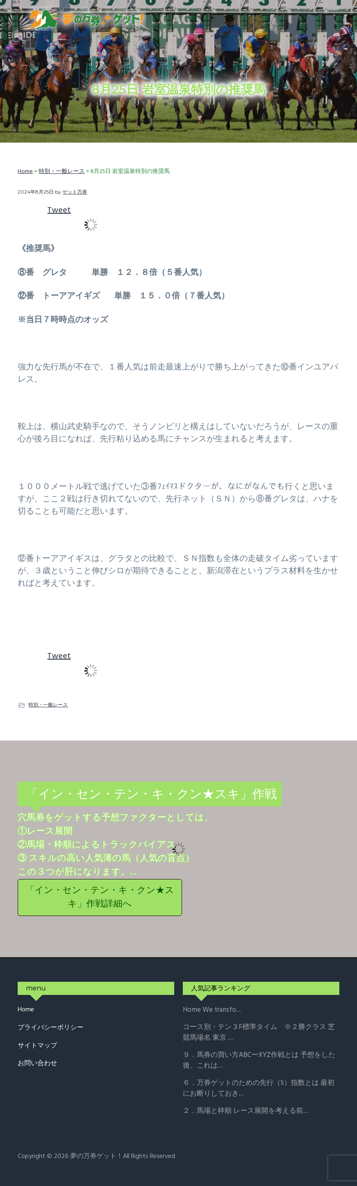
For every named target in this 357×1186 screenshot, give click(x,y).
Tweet (59, 210)
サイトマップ (37, 1046)
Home (26, 1010)
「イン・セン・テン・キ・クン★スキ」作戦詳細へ (99, 897)
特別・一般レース (48, 704)
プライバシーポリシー (50, 1028)
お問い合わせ (37, 1064)
